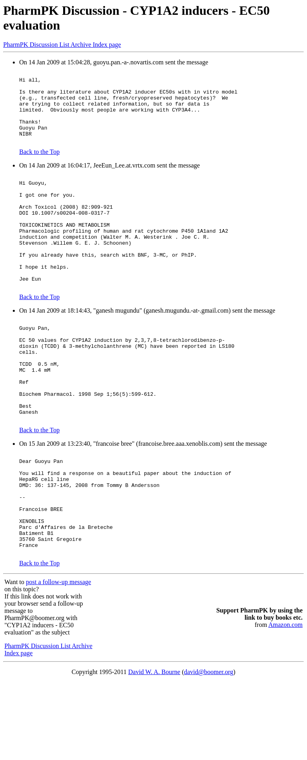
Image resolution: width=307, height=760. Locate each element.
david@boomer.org (208, 749)
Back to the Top (39, 166)
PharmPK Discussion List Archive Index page (62, 44)
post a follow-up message (58, 659)
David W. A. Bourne (154, 749)
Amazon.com (285, 702)
